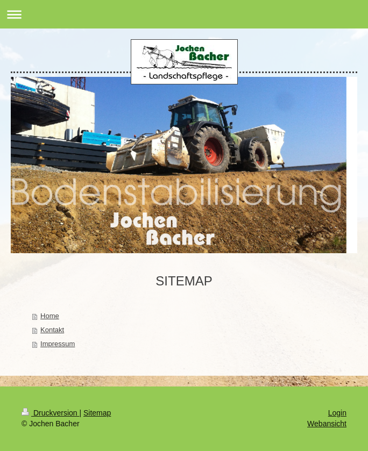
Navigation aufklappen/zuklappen (184, 14)
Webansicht (326, 423)
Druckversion (50, 413)
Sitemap (97, 413)
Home (49, 316)
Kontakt (52, 330)
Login (337, 413)
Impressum (57, 344)
